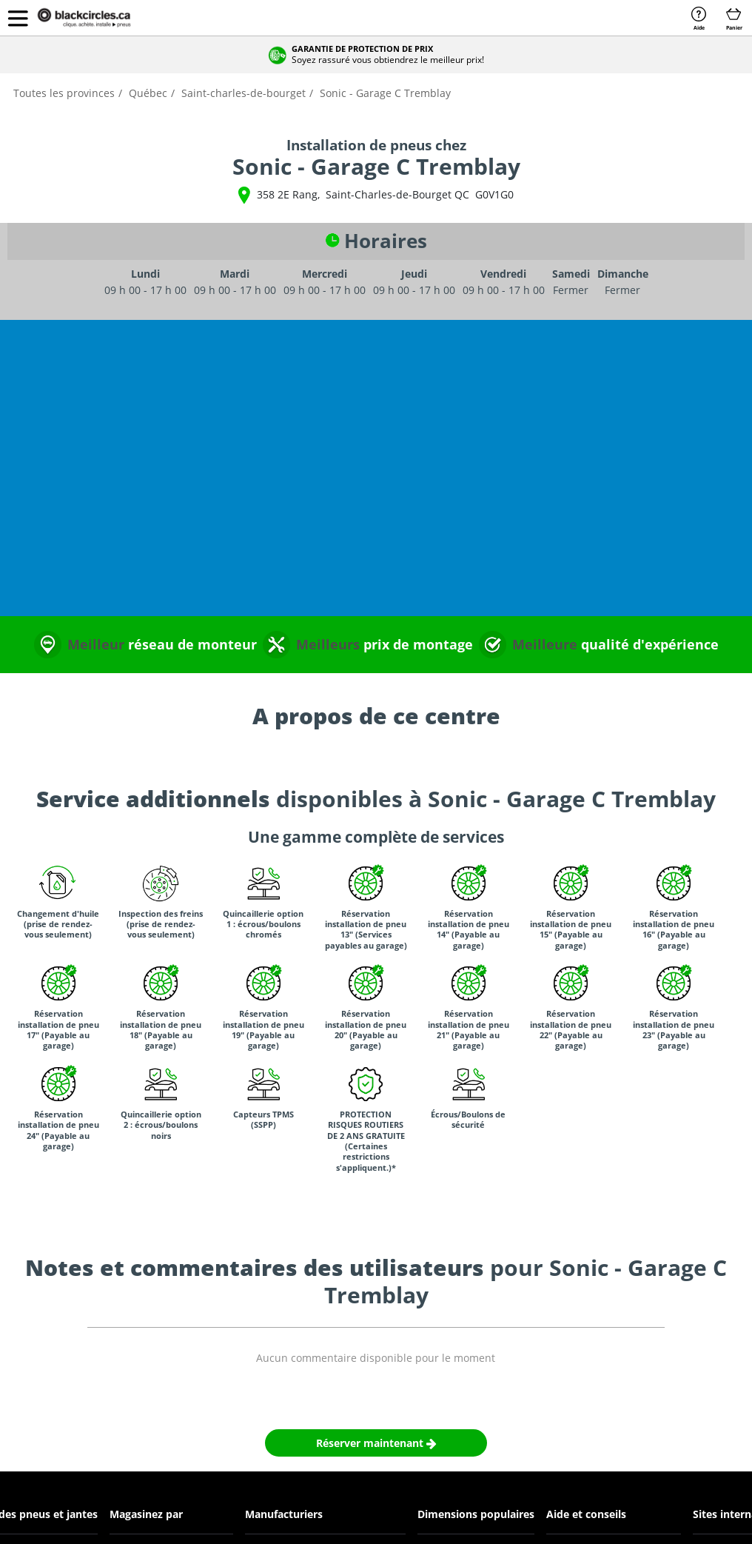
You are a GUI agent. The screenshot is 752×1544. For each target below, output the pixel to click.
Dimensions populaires (475, 1514)
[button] (18, 18)
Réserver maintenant (376, 1443)
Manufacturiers (284, 1514)
